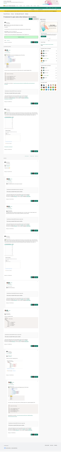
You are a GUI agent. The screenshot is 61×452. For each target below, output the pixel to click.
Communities (27, 5)
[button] (30, 19)
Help (52, 7)
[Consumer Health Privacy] (14, 449)
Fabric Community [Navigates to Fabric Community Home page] (12, 5)
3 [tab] (48, 38)
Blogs (31, 5)
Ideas (24, 5)
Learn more (5, 3)
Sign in (50, 7)
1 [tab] (47, 38)
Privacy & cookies (47, 446)
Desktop (26, 13)
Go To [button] (55, 7)
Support (38, 5)
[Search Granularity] (34, 9)
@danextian (8, 166)
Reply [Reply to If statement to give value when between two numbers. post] (36, 42)
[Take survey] (43, 36)
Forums (17, 5)
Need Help (8, 40)
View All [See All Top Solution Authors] (42, 62)
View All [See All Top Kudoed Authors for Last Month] (42, 79)
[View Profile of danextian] (9, 50)
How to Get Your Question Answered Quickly (47, 44)
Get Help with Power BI (19, 13)
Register (47, 7)
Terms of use (51, 446)
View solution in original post (8, 99)
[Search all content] (47, 9)
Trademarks (55, 446)
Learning (35, 5)
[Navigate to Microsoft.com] (6, 5)
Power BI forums (7, 13)
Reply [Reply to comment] (36, 151)
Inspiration (21, 5)
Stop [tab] (49, 38)
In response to (7, 52)
